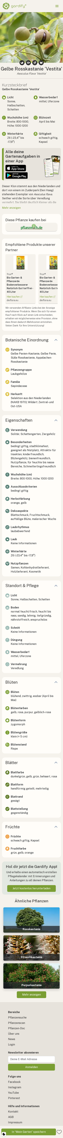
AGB (11, 1117)
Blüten (11, 682)
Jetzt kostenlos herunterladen (31, 888)
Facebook (14, 1082)
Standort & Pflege (22, 585)
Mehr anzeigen (31, 994)
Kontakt (13, 1111)
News (11, 1039)
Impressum (15, 1122)
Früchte (12, 826)
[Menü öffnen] (57, 6)
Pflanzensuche (17, 1017)
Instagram (14, 1087)
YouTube (13, 1092)
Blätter (11, 762)
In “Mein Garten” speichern (29, 1131)
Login (11, 1044)
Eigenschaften (18, 420)
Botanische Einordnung (27, 340)
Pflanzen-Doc (16, 1028)
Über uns (13, 1033)
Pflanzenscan (16, 1023)
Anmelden (31, 1067)
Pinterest (14, 1098)
